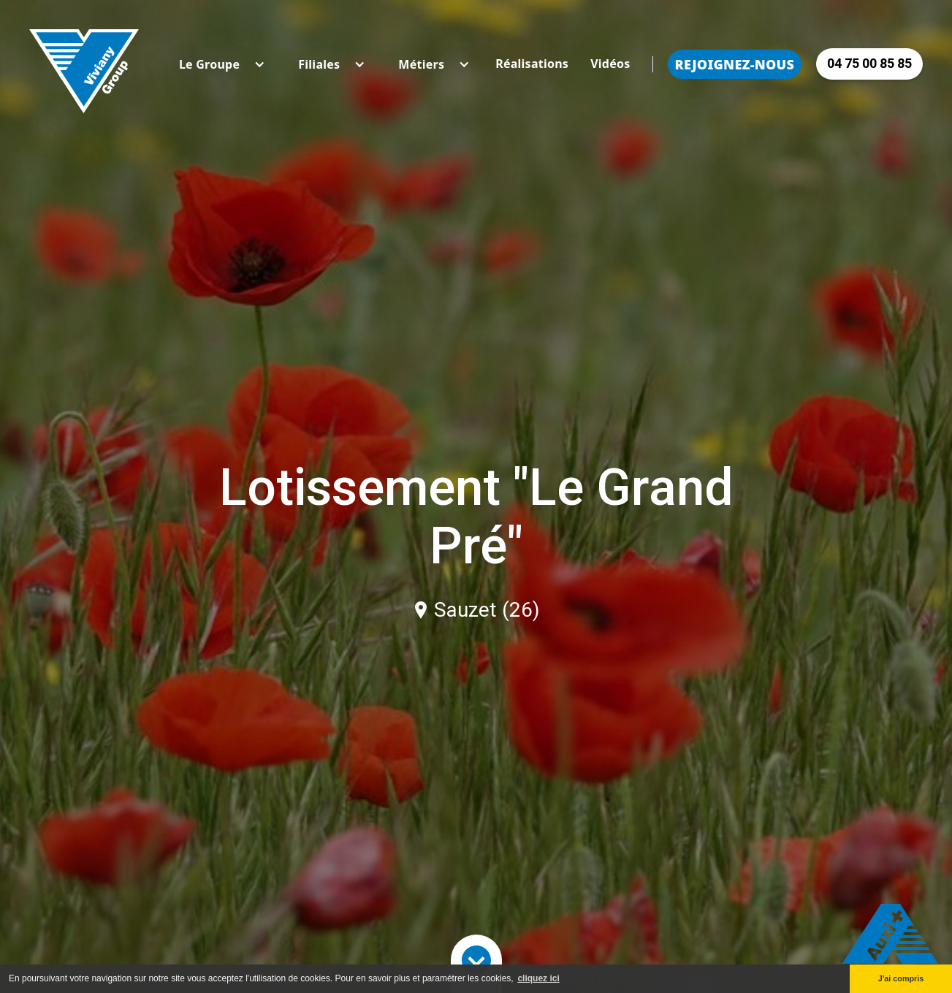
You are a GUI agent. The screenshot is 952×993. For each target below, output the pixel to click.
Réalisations (531, 64)
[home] (84, 64)
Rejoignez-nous (735, 64)
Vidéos (610, 64)
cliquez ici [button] (538, 978)
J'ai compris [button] (901, 978)
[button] (209, 64)
